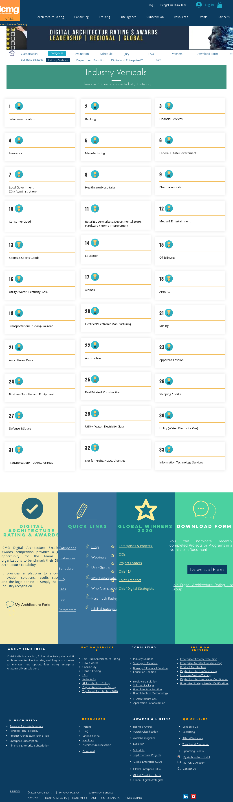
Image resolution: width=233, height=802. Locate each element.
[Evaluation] (82, 53)
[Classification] (29, 53)
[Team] (158, 60)
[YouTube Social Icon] (193, 796)
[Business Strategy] (32, 59)
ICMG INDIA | (47, 792)
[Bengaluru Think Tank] (173, 5)
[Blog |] (151, 5)
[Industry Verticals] (58, 60)
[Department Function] (90, 60)
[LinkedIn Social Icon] (185, 796)
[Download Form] (207, 53)
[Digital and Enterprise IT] (127, 60)
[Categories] (57, 53)
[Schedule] (106, 53)
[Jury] (127, 53)
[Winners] (177, 53)
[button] (219, 5)
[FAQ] (151, 53)
